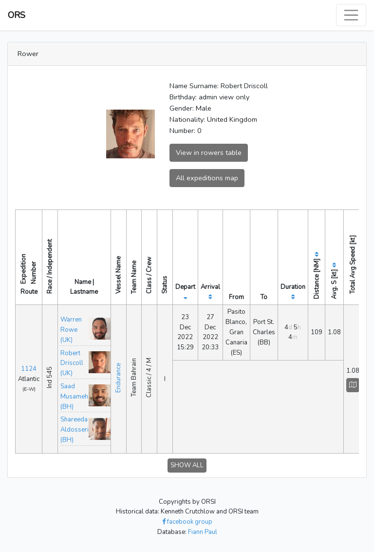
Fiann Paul (202, 532)
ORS (16, 15)
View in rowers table (209, 152)
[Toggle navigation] (351, 15)
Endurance (118, 378)
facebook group (187, 521)
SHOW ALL (187, 465)
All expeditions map (207, 178)
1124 (29, 368)
